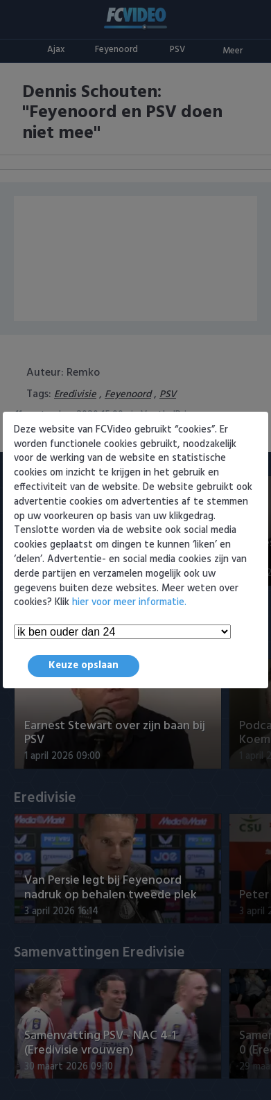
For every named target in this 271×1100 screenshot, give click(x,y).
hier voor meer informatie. (129, 603)
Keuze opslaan (84, 666)
